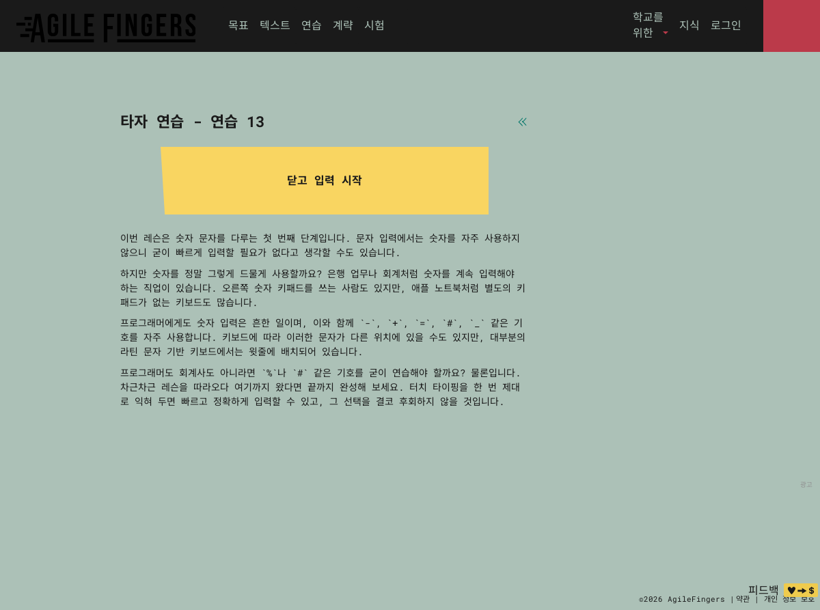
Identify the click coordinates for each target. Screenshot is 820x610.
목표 (238, 25)
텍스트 (275, 25)
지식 (689, 25)
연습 (311, 25)
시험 (374, 25)
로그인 (726, 25)
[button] (650, 25)
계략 (343, 25)
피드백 (763, 590)
